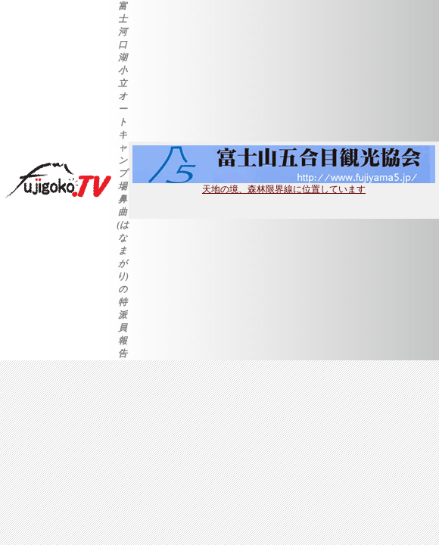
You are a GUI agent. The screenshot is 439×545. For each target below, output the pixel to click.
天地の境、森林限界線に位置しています (283, 185)
